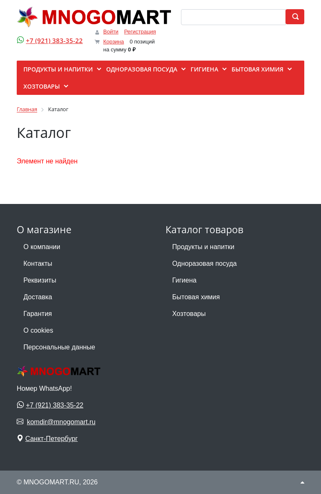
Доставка (37, 296)
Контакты (37, 263)
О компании (41, 246)
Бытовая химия (196, 296)
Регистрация (140, 31)
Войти (110, 31)
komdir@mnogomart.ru (61, 421)
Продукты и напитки (203, 246)
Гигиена (184, 280)
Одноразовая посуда (204, 263)
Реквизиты (39, 280)
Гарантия (37, 313)
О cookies (38, 330)
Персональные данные (59, 347)
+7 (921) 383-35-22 (54, 40)
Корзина (113, 41)
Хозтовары (189, 313)
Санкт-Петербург (51, 438)
